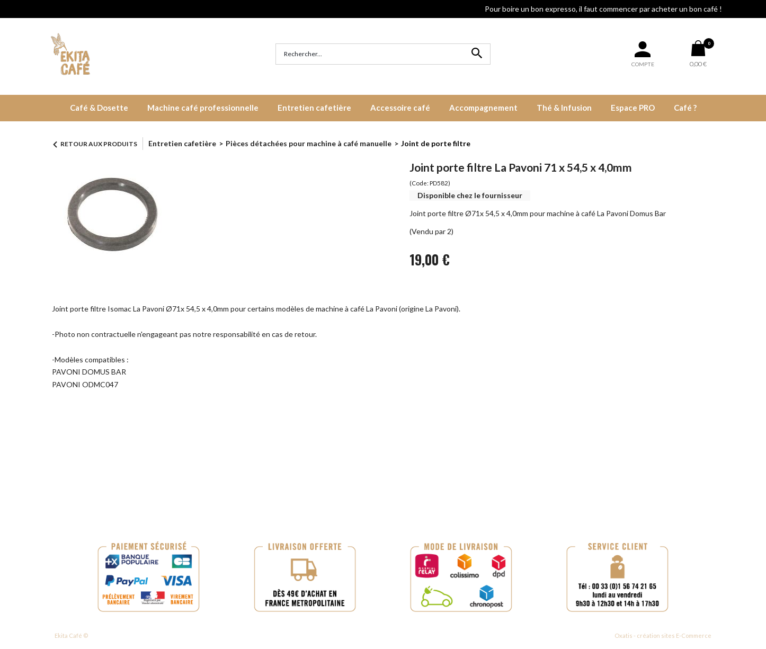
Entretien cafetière (314, 107)
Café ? (685, 107)
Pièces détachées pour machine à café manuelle (308, 143)
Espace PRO (633, 107)
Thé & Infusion (564, 107)
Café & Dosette (99, 107)
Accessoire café (400, 107)
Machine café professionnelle (203, 107)
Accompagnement (483, 107)
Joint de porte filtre (435, 143)
